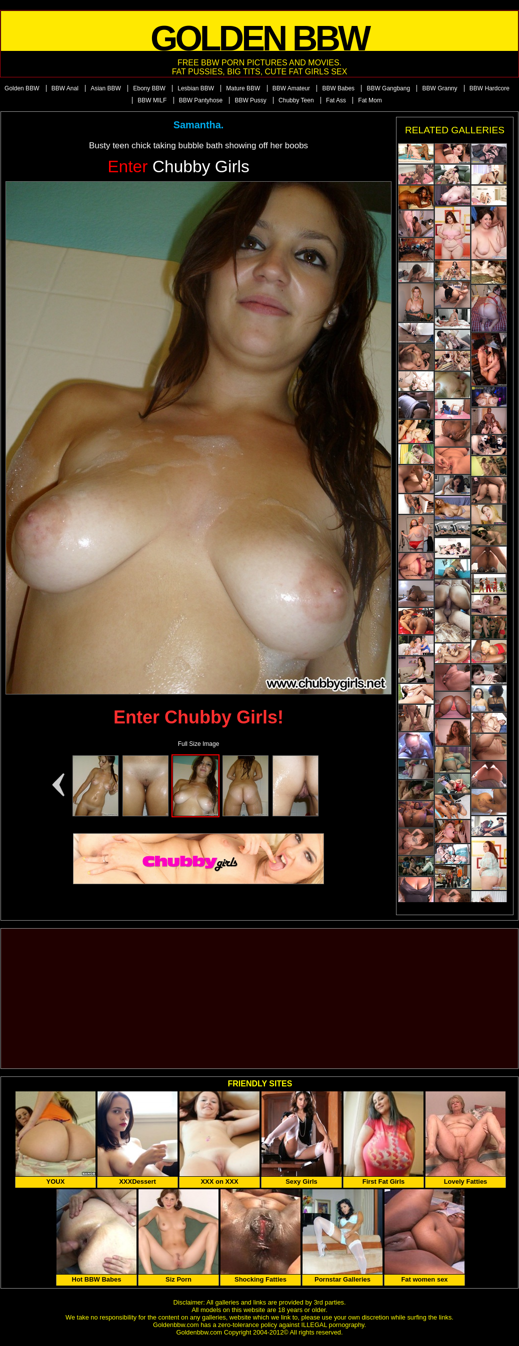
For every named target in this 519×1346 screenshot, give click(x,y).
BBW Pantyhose (200, 100)
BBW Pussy (250, 100)
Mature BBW (243, 88)
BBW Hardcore (490, 88)
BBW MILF (152, 100)
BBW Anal (65, 88)
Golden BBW (21, 88)
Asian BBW (105, 88)
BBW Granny (439, 88)
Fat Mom (370, 100)
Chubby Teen (296, 100)
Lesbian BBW (196, 88)
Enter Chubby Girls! (199, 717)
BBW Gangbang (388, 88)
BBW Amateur (291, 88)
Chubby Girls (179, 166)
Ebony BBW (149, 88)
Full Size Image (199, 743)
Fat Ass (336, 100)
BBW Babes (338, 88)
